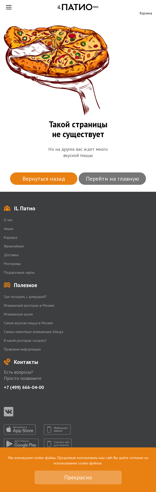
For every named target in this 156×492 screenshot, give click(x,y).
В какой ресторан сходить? (25, 340)
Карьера (10, 237)
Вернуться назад (43, 178)
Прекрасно (78, 477)
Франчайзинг (14, 246)
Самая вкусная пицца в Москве (28, 323)
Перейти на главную (112, 178)
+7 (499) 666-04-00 (24, 387)
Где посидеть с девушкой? (25, 296)
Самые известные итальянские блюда (33, 331)
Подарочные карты (19, 272)
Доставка (11, 255)
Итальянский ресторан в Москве (29, 305)
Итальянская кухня (18, 314)
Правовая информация (22, 349)
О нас (8, 220)
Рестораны (12, 263)
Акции (8, 228)
